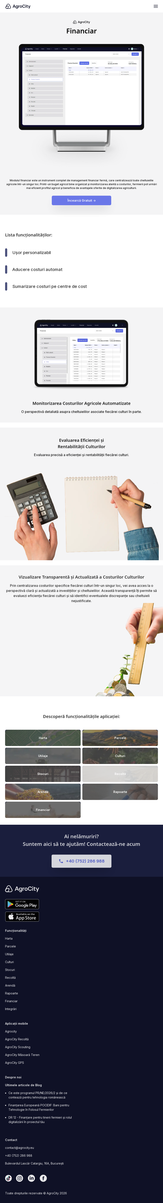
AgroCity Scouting (17, 1047)
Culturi (9, 962)
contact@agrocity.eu (19, 1147)
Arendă (10, 985)
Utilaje (9, 954)
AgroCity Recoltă (17, 1039)
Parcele (10, 946)
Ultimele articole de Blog (23, 1085)
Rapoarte (11, 993)
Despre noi (13, 1077)
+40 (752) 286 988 (18, 1155)
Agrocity (11, 1031)
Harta (9, 938)
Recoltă (10, 977)
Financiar (11, 1001)
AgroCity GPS (14, 1062)
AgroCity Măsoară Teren (22, 1055)
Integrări (11, 1009)
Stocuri (10, 970)
